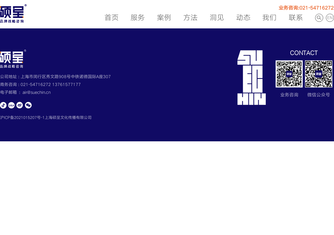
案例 (164, 17)
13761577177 (66, 84)
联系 (296, 17)
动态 (243, 17)
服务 (137, 17)
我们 (269, 17)
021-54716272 (36, 84)
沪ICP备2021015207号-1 (22, 117)
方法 (190, 17)
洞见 (217, 17)
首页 (111, 17)
